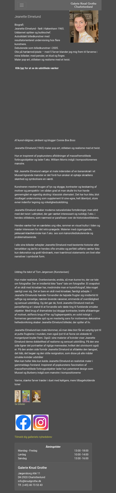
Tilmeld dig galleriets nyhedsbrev (33, 436)
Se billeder (20, 404)
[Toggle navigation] (21, 5)
